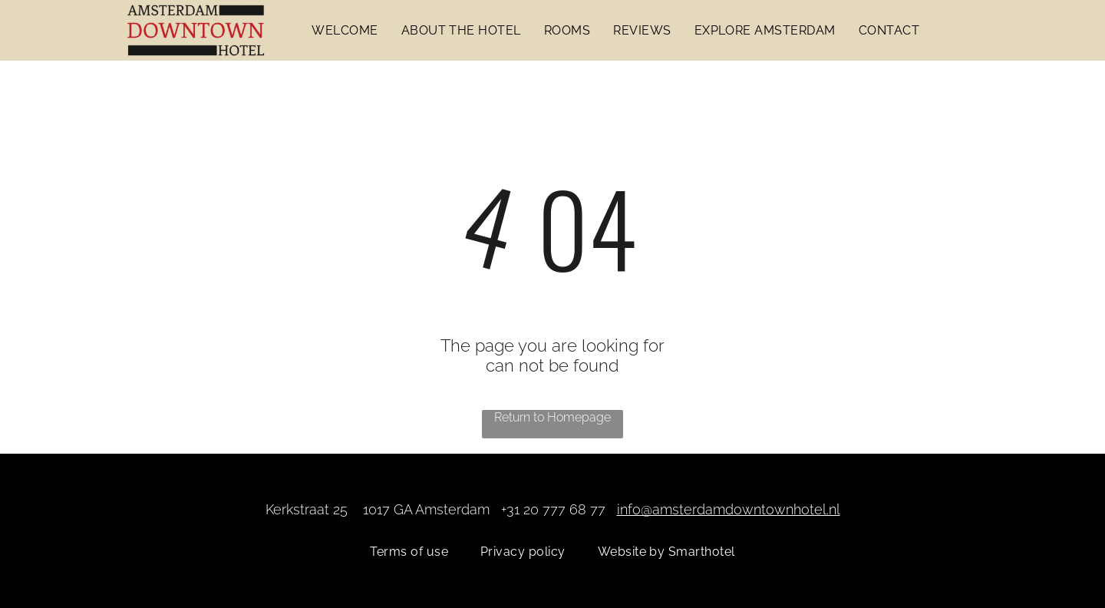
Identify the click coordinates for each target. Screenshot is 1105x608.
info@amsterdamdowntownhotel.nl (728, 509)
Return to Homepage (552, 417)
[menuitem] (344, 30)
